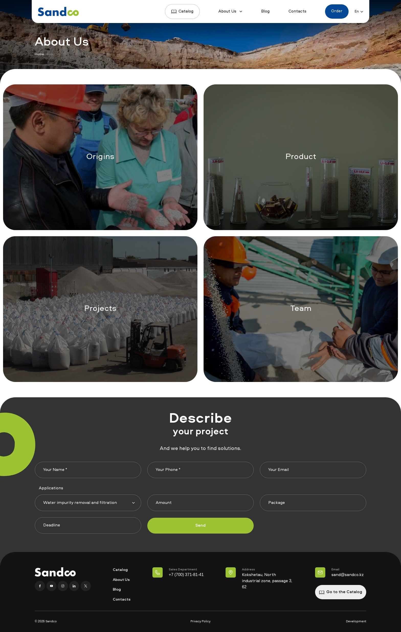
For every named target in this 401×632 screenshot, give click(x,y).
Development (356, 621)
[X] (85, 586)
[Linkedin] (74, 586)
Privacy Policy (200, 621)
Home (39, 54)
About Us (230, 11)
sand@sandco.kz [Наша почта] (347, 575)
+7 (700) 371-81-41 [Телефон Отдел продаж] (185, 575)
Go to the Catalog (340, 592)
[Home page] (58, 11)
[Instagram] (63, 586)
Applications (51, 488)
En (359, 11)
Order (336, 11)
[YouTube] (51, 586)
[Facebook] (40, 586)
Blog (265, 11)
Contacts (297, 11)
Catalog (182, 11)
